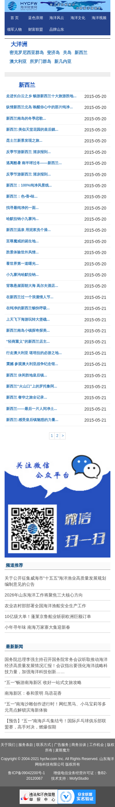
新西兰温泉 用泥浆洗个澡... (28, 230)
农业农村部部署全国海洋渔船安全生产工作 (45, 605)
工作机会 (96, 745)
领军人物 (14, 29)
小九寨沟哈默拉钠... (22, 275)
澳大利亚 (18, 61)
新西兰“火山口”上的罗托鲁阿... (31, 386)
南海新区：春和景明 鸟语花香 (33, 693)
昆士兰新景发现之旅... (24, 141)
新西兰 (81, 52)
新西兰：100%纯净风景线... (29, 185)
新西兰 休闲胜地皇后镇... (26, 375)
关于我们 (8, 745)
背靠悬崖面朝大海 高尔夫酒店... (32, 286)
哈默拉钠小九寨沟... (22, 219)
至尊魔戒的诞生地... (22, 241)
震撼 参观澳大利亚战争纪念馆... (32, 364)
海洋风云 (56, 18)
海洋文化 (78, 18)
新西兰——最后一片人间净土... (31, 409)
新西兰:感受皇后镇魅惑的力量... (32, 420)
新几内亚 (62, 61)
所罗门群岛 (40, 61)
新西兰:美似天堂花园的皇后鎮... (32, 130)
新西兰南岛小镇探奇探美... (28, 331)
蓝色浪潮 (35, 18)
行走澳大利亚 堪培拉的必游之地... (34, 353)
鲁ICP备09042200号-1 (26, 773)
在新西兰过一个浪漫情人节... (29, 297)
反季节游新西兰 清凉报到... (28, 152)
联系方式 (43, 745)
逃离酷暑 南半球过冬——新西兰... (34, 163)
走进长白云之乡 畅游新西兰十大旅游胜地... (41, 96)
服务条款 (25, 745)
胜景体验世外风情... (22, 252)
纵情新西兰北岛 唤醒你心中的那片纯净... (39, 107)
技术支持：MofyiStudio (70, 778)
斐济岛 (53, 52)
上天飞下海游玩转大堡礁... (28, 320)
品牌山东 (56, 29)
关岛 (67, 52)
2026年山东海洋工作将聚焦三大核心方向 (44, 595)
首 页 (14, 18)
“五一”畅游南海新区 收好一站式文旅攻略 (43, 682)
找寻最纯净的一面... (22, 208)
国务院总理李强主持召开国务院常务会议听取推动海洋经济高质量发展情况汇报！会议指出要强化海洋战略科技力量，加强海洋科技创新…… (56, 665)
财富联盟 (35, 29)
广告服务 (61, 745)
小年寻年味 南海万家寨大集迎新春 (37, 627)
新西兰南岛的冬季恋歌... (26, 119)
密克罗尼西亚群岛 (27, 52)
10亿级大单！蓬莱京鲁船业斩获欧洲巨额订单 (48, 616)
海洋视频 (99, 18)
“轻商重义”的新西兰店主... (28, 342)
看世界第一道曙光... (22, 264)
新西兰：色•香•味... (21, 197)
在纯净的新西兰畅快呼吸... (28, 308)
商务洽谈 (78, 745)
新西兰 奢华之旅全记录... (26, 398)
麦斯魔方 (62, 750)
